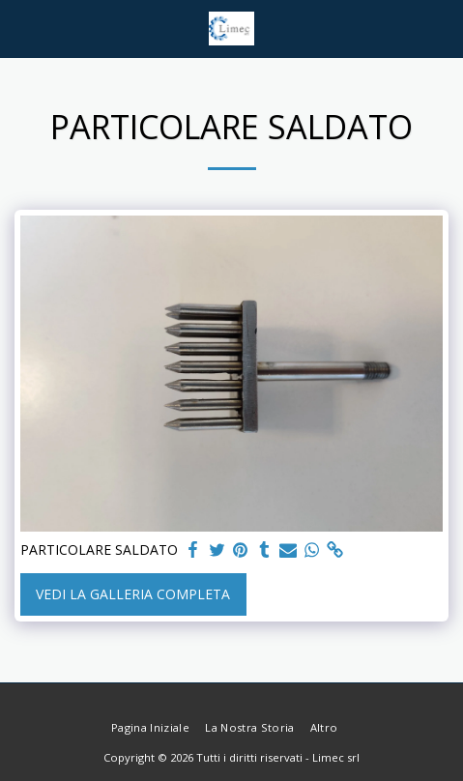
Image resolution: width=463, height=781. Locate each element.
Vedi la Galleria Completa (133, 594)
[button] (21, 27)
